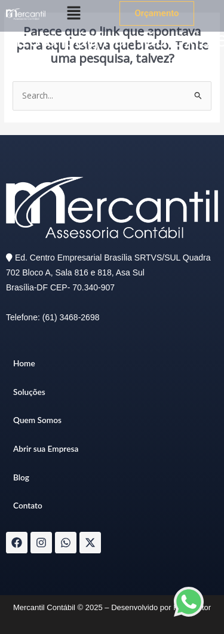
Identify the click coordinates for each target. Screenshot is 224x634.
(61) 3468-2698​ (71, 317)
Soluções (29, 392)
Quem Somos (37, 420)
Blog (21, 477)
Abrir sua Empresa (45, 448)
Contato (27, 505)
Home (24, 363)
